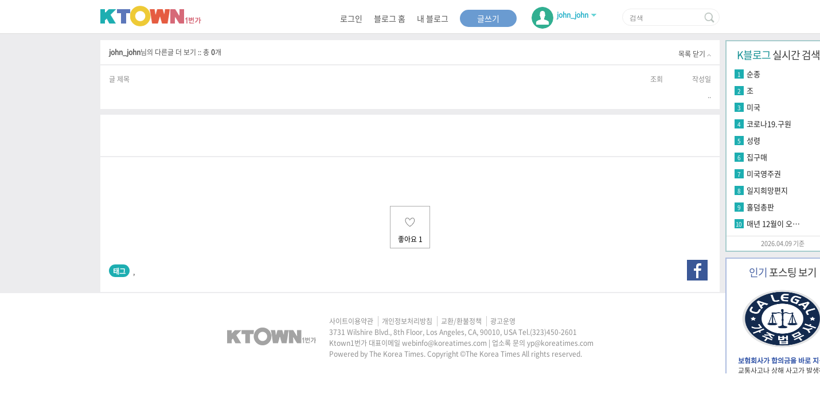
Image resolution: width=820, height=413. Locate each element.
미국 (753, 107)
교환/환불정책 (461, 321)
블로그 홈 (389, 18)
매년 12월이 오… (773, 223)
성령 (753, 140)
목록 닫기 (694, 54)
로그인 (351, 18)
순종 (753, 73)
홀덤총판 (760, 206)
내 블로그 (432, 18)
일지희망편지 (767, 190)
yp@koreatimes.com (560, 343)
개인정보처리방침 (407, 321)
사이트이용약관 (351, 321)
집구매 (757, 156)
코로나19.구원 (769, 123)
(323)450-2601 (553, 332)
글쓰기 (488, 18)
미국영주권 (764, 173)
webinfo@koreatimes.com (444, 343)
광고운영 (503, 321)
